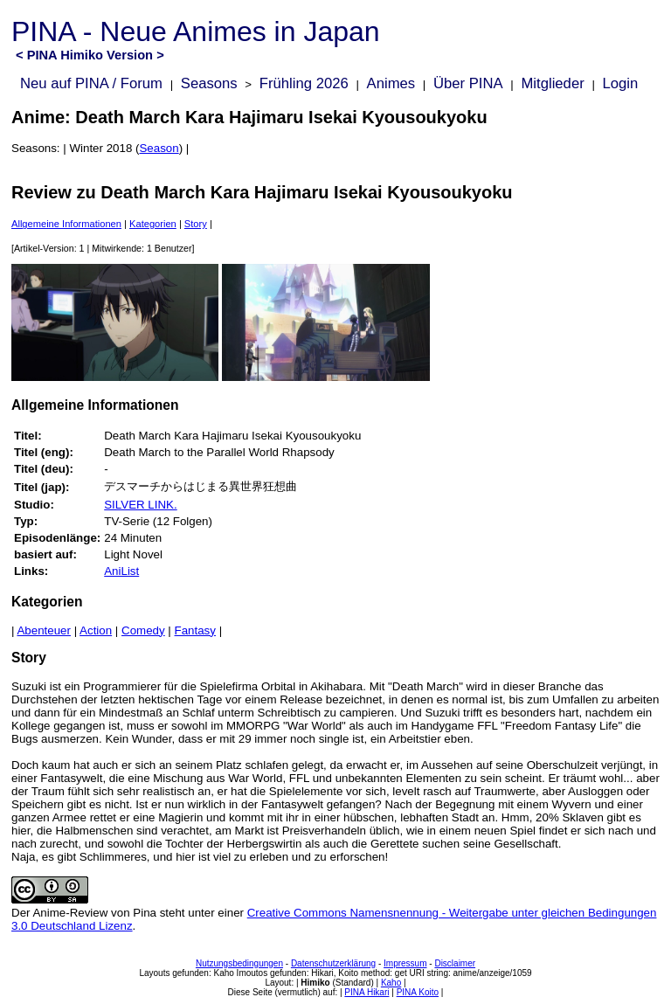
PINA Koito (418, 992)
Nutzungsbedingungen (239, 963)
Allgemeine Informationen (66, 223)
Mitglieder (552, 83)
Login (621, 83)
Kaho (391, 982)
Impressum (405, 963)
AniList (121, 571)
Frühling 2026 (304, 83)
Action (96, 630)
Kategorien (152, 223)
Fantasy (195, 630)
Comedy (143, 630)
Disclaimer (454, 963)
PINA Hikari (366, 992)
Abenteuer (44, 630)
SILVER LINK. (140, 504)
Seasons (209, 83)
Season (158, 148)
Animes (391, 83)
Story (195, 223)
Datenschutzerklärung (333, 963)
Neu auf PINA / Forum (91, 83)
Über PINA (468, 83)
